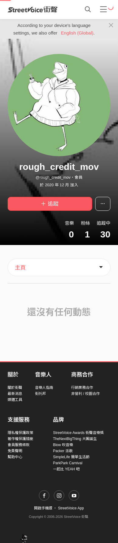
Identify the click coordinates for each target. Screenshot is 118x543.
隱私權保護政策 (20, 433)
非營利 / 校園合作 (85, 394)
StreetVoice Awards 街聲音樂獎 (78, 433)
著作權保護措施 (20, 439)
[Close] (111, 25)
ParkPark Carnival (67, 463)
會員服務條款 (18, 445)
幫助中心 (15, 457)
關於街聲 (15, 388)
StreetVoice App (71, 508)
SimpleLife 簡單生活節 (71, 457)
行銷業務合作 (82, 388)
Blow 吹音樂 (63, 445)
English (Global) (77, 32)
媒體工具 (15, 400)
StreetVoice (33, 9)
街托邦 (40, 394)
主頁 (20, 268)
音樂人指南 (44, 388)
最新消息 (15, 394)
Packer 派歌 (63, 451)
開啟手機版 (43, 508)
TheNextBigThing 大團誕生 (75, 439)
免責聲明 (15, 451)
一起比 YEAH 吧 (66, 469)
